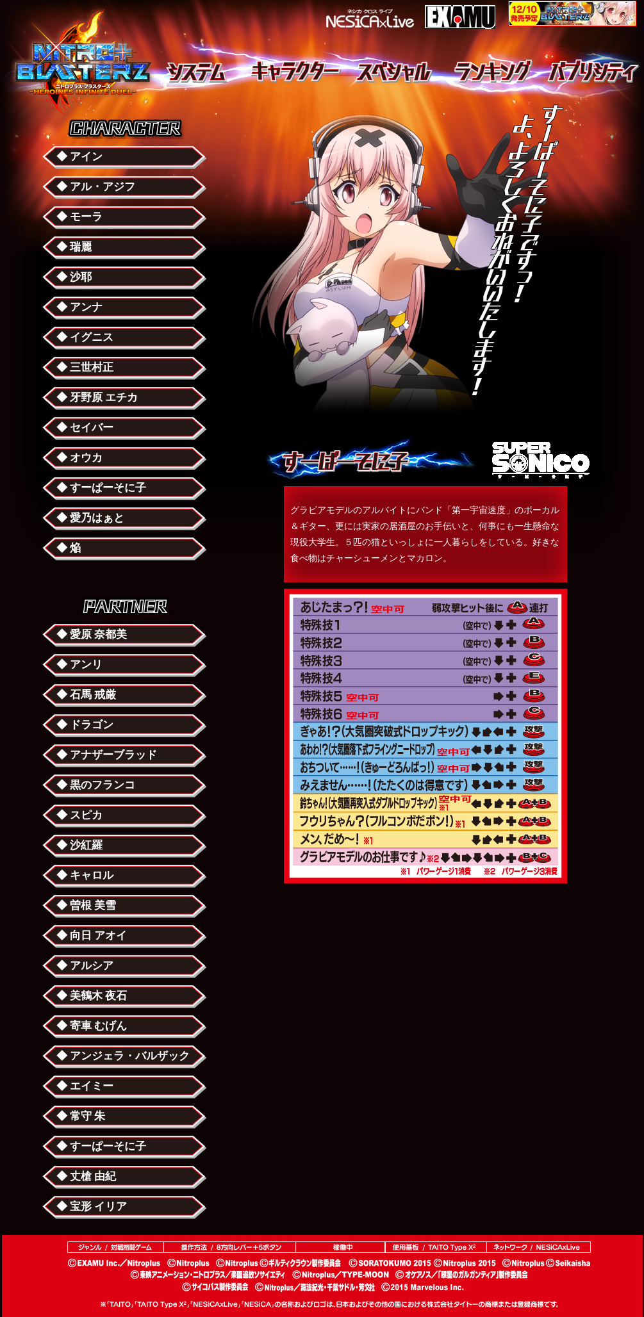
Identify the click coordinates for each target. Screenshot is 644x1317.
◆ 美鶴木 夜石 (91, 996)
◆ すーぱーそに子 (101, 488)
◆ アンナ (79, 307)
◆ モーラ (79, 217)
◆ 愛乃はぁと (90, 518)
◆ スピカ (79, 815)
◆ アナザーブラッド (106, 755)
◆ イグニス (84, 337)
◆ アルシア (84, 966)
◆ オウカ (79, 458)
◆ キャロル (84, 875)
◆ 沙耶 (74, 277)
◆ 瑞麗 (74, 247)
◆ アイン (79, 157)
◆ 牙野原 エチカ (97, 397)
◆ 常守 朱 (80, 1116)
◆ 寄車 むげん (91, 1026)
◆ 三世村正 (84, 367)
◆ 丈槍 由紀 (86, 1176)
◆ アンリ (79, 664)
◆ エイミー (84, 1086)
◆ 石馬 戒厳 (86, 695)
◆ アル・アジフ (95, 187)
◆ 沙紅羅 (79, 845)
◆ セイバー (84, 427)
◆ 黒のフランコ (95, 785)
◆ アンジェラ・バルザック (123, 1056)
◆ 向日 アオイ (91, 935)
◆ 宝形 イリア (91, 1206)
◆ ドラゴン (84, 725)
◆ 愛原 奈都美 (91, 634)
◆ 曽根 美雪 (86, 905)
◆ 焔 (68, 548)
